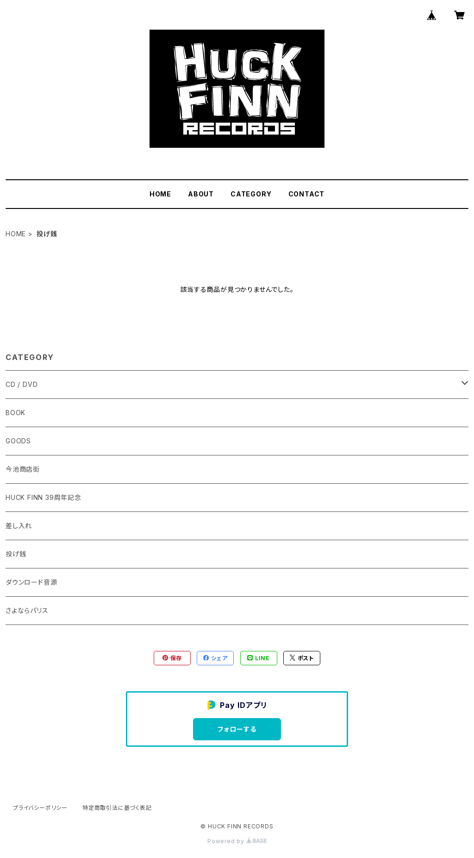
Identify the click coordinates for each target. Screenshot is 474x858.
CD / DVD (21, 384)
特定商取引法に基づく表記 (117, 807)
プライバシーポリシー (40, 807)
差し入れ (19, 526)
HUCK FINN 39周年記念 (43, 497)
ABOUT (201, 194)
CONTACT (306, 194)
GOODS (18, 441)
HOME (160, 194)
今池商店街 (23, 469)
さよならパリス (27, 610)
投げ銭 (16, 554)
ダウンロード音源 (31, 582)
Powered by (237, 841)
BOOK (15, 412)
